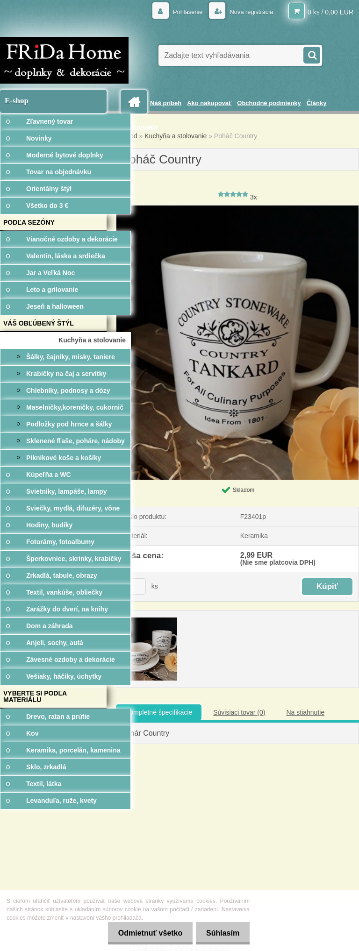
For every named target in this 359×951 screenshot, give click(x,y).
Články (317, 102)
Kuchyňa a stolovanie (175, 136)
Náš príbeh (165, 102)
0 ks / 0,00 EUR (330, 11)
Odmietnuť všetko (146, 933)
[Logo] (64, 60)
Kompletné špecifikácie (158, 712)
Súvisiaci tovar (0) (239, 712)
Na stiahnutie (305, 712)
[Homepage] (135, 102)
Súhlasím (221, 933)
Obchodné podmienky (269, 102)
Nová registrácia (248, 11)
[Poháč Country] (237, 209)
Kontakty (145, 126)
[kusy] (134, 586)
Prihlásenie (182, 11)
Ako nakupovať (209, 102)
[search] (311, 54)
